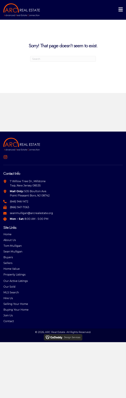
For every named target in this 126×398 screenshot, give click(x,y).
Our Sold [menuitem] (9, 286)
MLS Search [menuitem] (11, 292)
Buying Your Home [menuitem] (16, 309)
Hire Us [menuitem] (8, 298)
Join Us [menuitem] (8, 315)
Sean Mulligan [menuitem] (12, 251)
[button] (5, 157)
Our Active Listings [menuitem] (15, 281)
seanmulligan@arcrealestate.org (31, 213)
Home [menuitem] (7, 234)
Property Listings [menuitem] (14, 274)
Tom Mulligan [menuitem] (12, 245)
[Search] (63, 59)
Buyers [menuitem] (8, 257)
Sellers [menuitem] (7, 263)
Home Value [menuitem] (11, 268)
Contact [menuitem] (8, 321)
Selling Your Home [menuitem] (15, 304)
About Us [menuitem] (9, 240)
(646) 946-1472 (19, 201)
